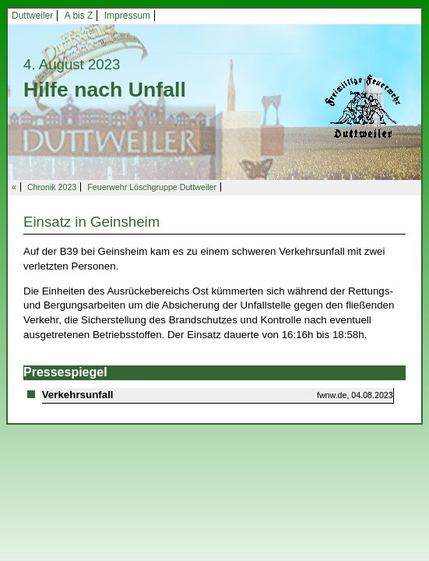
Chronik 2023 (51, 187)
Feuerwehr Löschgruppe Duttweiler (151, 187)
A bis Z (79, 15)
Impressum (127, 15)
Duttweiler (32, 15)
